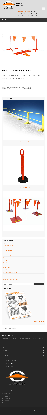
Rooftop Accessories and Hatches (10, 279)
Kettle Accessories (7, 252)
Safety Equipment (10, 82)
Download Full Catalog (39, 321)
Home (4, 345)
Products (5, 347)
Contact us (5, 355)
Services (5, 350)
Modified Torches (7, 274)
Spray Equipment (6, 265)
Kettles (4, 243)
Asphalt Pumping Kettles (9, 248)
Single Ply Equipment (7, 269)
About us (5, 352)
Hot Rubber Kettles (8, 250)
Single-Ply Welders (7, 267)
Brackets (5, 262)
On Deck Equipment (7, 257)
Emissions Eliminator (7, 255)
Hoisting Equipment (7, 260)
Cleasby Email (7, 402)
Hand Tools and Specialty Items (10, 272)
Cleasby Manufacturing (21, 410)
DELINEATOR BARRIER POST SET (9, 328)
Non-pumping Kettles (8, 245)
